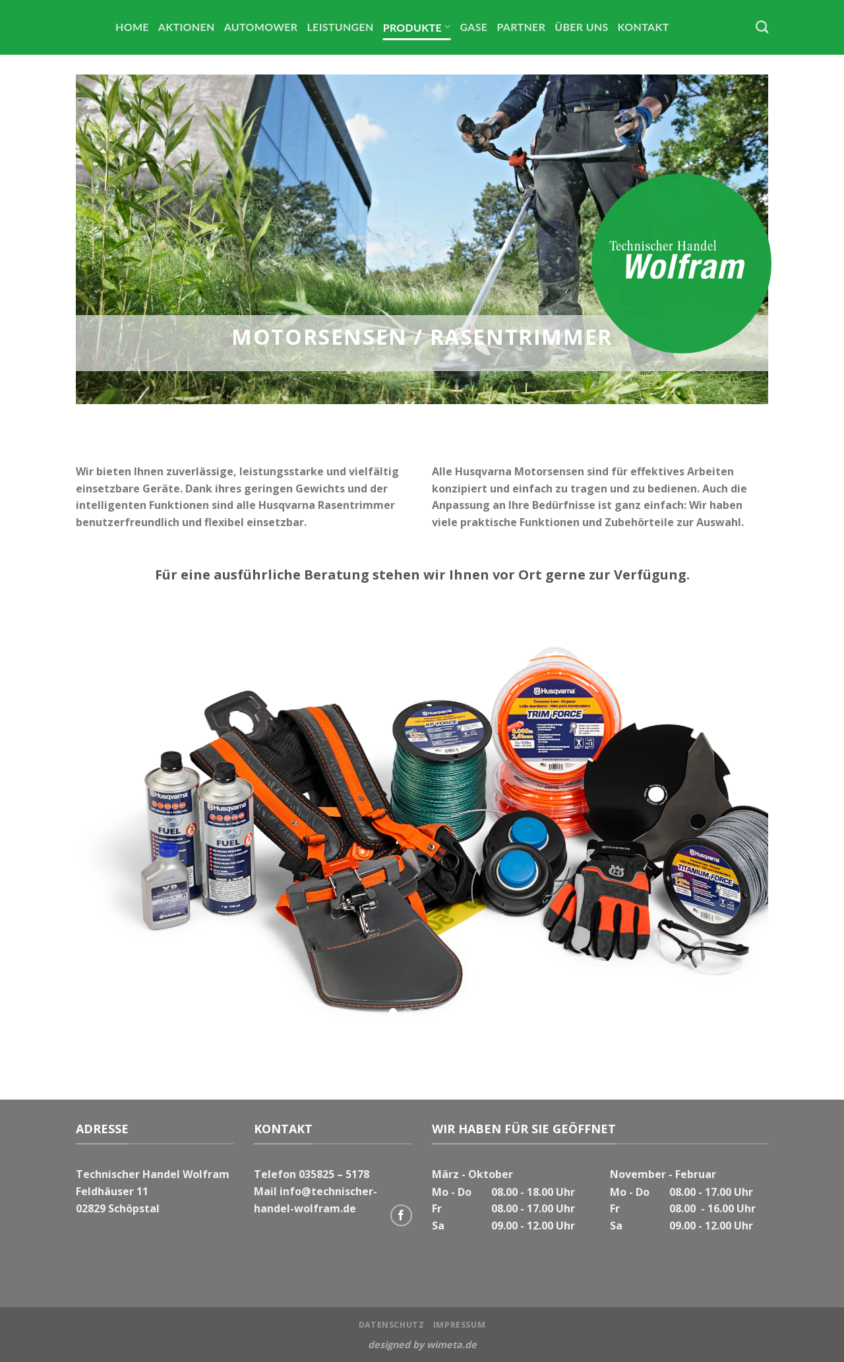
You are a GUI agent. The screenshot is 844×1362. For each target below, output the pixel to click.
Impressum (459, 1324)
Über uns (581, 26)
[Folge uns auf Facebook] (401, 1215)
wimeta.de (452, 1344)
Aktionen (186, 26)
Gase (474, 26)
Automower (261, 26)
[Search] (762, 27)
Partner (521, 26)
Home (132, 26)
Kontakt (643, 26)
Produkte (417, 26)
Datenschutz (392, 1324)
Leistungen (340, 26)
